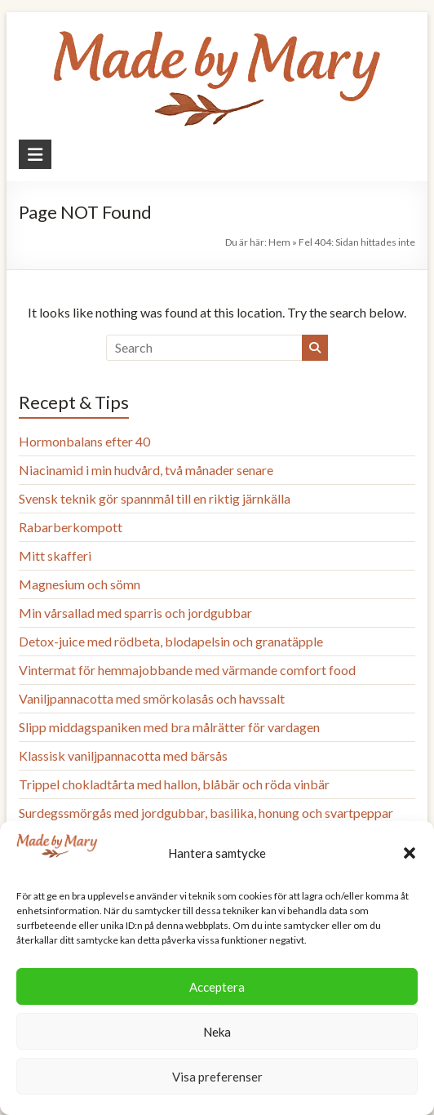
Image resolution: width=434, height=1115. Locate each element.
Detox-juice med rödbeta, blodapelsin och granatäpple (171, 641)
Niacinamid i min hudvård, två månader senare (146, 470)
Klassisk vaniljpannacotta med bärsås (123, 755)
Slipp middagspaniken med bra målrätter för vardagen (169, 727)
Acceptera (217, 987)
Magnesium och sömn (79, 584)
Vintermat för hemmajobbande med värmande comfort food (187, 669)
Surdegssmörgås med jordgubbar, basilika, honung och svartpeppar (206, 812)
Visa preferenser (217, 1076)
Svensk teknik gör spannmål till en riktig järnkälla (154, 498)
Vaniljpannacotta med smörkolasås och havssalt (152, 698)
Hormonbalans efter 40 (84, 441)
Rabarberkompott (70, 527)
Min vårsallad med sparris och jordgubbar (135, 612)
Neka (217, 1031)
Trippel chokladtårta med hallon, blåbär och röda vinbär (174, 784)
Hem (279, 242)
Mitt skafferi (55, 555)
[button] (409, 853)
